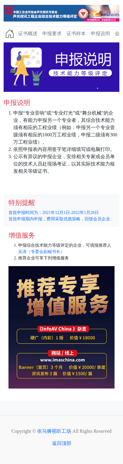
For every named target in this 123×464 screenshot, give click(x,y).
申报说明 (100, 33)
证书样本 (76, 33)
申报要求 (52, 33)
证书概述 (27, 33)
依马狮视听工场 (54, 431)
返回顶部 (61, 443)
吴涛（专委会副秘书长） (41, 251)
